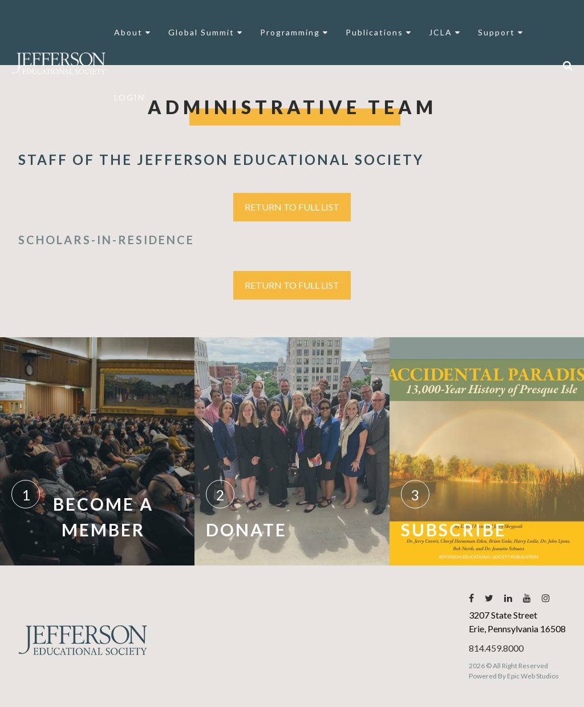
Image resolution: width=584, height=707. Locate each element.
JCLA (445, 32)
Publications (379, 32)
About (132, 32)
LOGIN (129, 97)
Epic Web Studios (533, 676)
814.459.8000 (496, 648)
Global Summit (205, 32)
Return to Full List (292, 206)
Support (501, 32)
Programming (294, 32)
